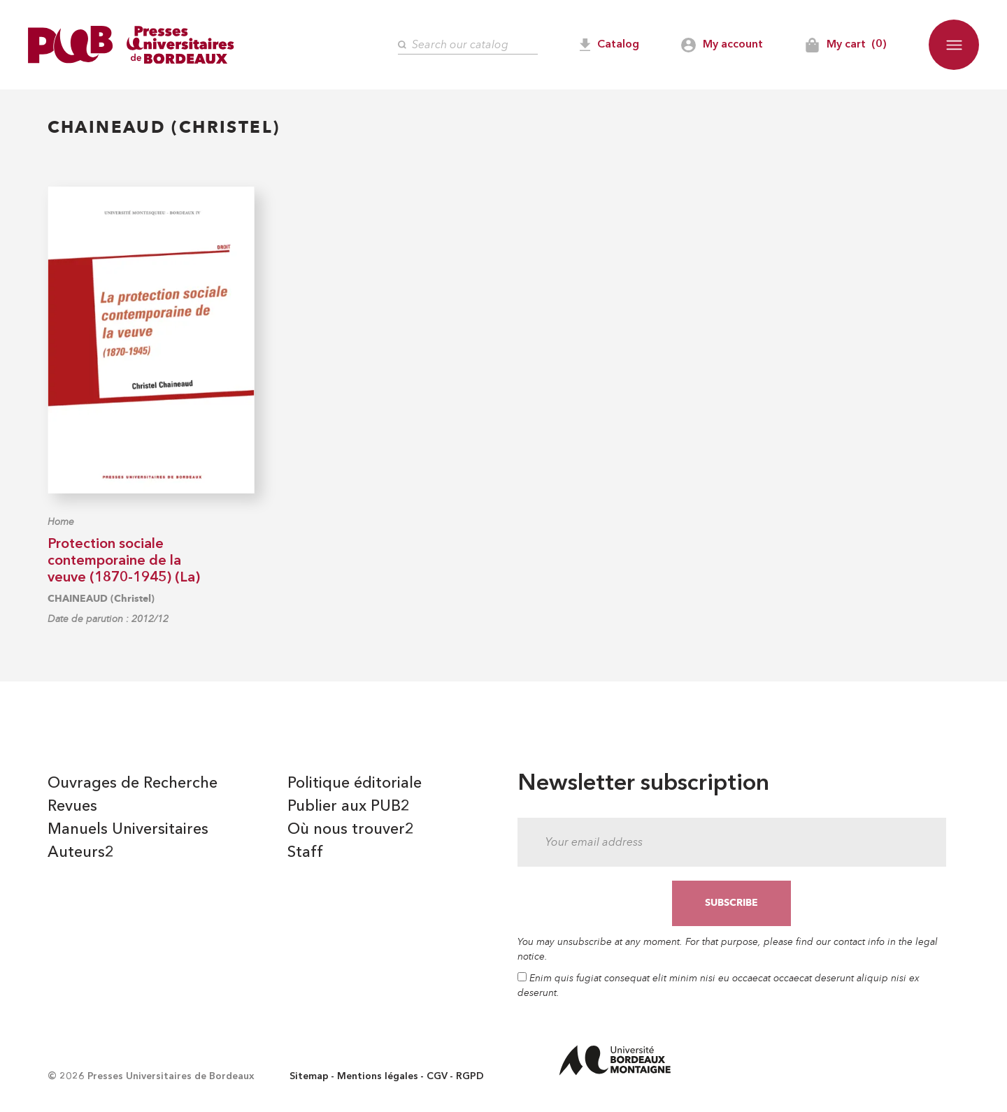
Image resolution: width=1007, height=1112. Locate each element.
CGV (437, 1076)
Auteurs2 (81, 852)
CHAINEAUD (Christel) (101, 599)
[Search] (468, 45)
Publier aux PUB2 (348, 806)
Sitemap (309, 1076)
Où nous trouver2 (350, 829)
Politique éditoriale (354, 783)
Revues (72, 806)
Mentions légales (377, 1076)
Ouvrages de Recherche (132, 783)
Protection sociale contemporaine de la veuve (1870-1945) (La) (124, 561)
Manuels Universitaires (128, 829)
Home (61, 522)
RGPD (470, 1076)
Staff (305, 852)
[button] (954, 45)
